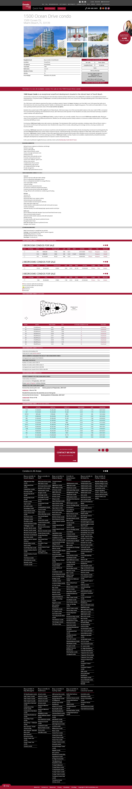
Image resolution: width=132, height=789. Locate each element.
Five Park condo (28, 517)
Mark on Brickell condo (87, 605)
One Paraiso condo (71, 602)
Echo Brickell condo (86, 565)
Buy (43, 4)
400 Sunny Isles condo (58, 694)
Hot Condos (63, 4)
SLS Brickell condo (86, 639)
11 (81, 327)
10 (81, 340)
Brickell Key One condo (87, 530)
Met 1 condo (70, 573)
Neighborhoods (53, 4)
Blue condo (69, 520)
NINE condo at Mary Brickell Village (86, 621)
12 (81, 344)
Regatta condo (56, 603)
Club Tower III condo (29, 701)
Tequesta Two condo (87, 657)
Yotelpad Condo (71, 654)
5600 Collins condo (57, 487)
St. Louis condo (85, 646)
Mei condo (55, 587)
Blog (88, 4)
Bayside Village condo (101, 481)
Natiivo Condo (70, 589)
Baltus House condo (72, 513)
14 (81, 335)
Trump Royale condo (58, 769)
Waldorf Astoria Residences (71, 648)
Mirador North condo (30, 528)
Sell (46, 4)
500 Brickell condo (86, 492)
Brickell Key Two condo (87, 532)
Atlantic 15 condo (57, 706)
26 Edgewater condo (72, 492)
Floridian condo (28, 521)
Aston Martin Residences (70, 510)
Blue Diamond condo (58, 519)
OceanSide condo (100, 488)
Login (92, 2)
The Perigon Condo (57, 622)
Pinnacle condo (56, 744)
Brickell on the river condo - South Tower (87, 539)
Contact (98, 4)
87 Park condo (56, 496)
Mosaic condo (56, 592)
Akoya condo (56, 499)
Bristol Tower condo (87, 545)
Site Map (73, 787)
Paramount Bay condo (72, 616)
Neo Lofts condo (85, 616)
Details (105, 252)
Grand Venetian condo (30, 523)
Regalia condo (56, 750)
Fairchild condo (85, 694)
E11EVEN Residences (72, 536)
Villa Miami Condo (71, 643)
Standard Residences (87, 650)
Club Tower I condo (29, 696)
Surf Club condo (57, 613)
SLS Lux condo (85, 641)
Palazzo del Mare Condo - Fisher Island (101, 491)
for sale (88, 62)
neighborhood (88, 65)
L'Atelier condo (56, 581)
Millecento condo (86, 612)
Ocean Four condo (57, 733)
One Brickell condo (86, 628)
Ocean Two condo (57, 739)
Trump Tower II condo (58, 774)
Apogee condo (42, 492)
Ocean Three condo (57, 737)
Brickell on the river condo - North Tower (87, 535)
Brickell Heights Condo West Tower (87, 525)
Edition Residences (71, 538)
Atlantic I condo (42, 696)
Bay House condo (71, 516)
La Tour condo (56, 585)
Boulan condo (28, 501)
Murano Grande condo (44, 531)
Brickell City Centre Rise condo (86, 516)
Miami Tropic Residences (70, 576)
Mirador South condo (30, 530)
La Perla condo (56, 726)
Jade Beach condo (57, 719)
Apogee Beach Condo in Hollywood (58, 699)
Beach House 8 (56, 514)
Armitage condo (42, 495)
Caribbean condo (57, 535)
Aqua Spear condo (57, 508)
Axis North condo (86, 497)
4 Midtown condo (71, 494)
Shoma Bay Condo (57, 609)
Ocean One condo (57, 735)
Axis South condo (86, 499)
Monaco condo (56, 590)
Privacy (60, 787)
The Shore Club (56, 624)
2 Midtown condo (71, 488)
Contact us (61, 8)
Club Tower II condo (29, 698)
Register (97, 2)
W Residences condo (29, 560)
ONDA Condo (70, 704)
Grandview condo (57, 572)
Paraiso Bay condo (71, 610)
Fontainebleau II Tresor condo (57, 564)
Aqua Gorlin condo (57, 503)
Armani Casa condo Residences (57, 703)
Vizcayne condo (70, 646)
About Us (36, 787)
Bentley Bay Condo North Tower (68, 140)
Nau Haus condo (28, 537)
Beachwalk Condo (57, 708)
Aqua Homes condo (57, 505)
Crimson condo (70, 534)
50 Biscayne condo (71, 497)
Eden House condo (57, 546)
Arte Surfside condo (58, 510)
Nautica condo (56, 594)
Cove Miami (69, 531)
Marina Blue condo (71, 568)
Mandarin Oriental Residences (86, 601)
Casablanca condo (57, 537)
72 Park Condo (56, 494)
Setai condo (27, 545)
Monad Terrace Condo (30, 532)
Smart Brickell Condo (87, 644)
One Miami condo (71, 600)
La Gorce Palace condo (58, 583)
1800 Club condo (71, 485)
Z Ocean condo (28, 564)
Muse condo (55, 730)
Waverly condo (28, 562)
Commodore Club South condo (29, 707)
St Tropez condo (57, 611)
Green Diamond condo (58, 574)
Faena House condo (29, 510)
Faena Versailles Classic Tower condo (58, 551)
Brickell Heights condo (87, 522)
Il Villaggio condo (29, 526)
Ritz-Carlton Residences (55, 606)
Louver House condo (44, 522)
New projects (71, 4)
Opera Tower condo (72, 608)
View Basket (106, 2)
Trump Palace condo (58, 767)
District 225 (84, 559)
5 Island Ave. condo (29, 489)
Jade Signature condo (58, 724)
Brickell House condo (87, 528)
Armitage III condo (43, 497)
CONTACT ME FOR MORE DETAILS (95, 82)
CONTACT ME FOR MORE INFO (95, 60)
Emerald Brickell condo (87, 570)
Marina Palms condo (44, 728)
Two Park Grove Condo (87, 708)
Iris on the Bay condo (58, 576)
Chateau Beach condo (58, 713)
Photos (90, 252)
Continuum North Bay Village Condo (58, 543)
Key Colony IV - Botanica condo (28, 735)
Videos (93, 4)
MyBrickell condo (86, 614)
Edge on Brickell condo (87, 568)
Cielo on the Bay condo (58, 540)
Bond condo (84, 505)
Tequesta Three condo (87, 655)
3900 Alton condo (57, 485)
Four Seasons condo (86, 574)
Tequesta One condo (87, 653)
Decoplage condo (29, 508)
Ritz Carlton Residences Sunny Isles (58, 753)
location (101, 65)
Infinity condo (85, 585)
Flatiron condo (85, 572)
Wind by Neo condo (72, 652)
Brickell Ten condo (86, 542)
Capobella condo (57, 533)
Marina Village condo (101, 486)
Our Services (106, 4)
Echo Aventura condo (44, 719)
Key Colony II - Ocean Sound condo (29, 727)
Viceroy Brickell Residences (85, 674)
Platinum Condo (71, 623)
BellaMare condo (43, 713)
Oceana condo (28, 746)
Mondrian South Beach (30, 535)
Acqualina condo (57, 696)
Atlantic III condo (43, 701)
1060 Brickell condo (86, 488)
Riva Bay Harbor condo (72, 710)
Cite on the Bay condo (72, 529)
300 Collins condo (43, 483)
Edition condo (56, 548)
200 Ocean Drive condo (44, 481)
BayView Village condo (101, 483)
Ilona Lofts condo (43, 520)
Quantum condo (71, 625)
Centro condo (70, 527)
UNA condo (84, 671)
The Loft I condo (71, 639)
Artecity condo (28, 491)
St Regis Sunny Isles (57, 759)
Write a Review (95, 70)
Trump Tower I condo (58, 771)
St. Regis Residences (86, 648)
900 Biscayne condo (71, 503)
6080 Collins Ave (56, 492)
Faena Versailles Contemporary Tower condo (58, 556)
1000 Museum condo (72, 483)
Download (103, 327)
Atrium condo (42, 703)
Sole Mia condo (42, 732)
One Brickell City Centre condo (85, 625)
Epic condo (69, 545)
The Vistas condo (29, 558)
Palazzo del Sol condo (101, 494)
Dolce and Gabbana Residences (86, 562)
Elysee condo (70, 543)
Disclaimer (66, 787)
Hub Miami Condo (71, 557)
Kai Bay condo (56, 578)
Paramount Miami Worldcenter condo (72, 619)
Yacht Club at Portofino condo (43, 552)
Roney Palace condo (29, 543)
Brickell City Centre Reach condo (86, 512)
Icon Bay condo (70, 562)
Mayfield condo (85, 607)
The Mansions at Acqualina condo (57, 762)
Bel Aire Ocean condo (58, 517)
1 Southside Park (85, 481)
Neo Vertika (84, 618)
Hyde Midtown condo (72, 560)
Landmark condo (43, 725)
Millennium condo (57, 728)
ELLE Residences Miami (72, 541)
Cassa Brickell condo (86, 549)
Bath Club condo (57, 512)
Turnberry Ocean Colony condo (57, 781)
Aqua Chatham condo (58, 501)
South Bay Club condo (30, 548)
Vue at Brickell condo (87, 680)
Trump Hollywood (57, 765)
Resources (53, 787)
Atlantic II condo (43, 698)
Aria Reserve (69, 507)
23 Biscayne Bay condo (72, 490)
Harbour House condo (72, 698)
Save (95, 68)
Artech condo (42, 694)
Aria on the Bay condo (72, 505)
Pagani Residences (57, 596)
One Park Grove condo (87, 706)
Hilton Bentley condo (44, 514)
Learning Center (81, 4)
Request (97, 252)
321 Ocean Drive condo (44, 486)
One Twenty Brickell (86, 631)
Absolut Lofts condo (44, 488)
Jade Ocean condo (57, 721)
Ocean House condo (44, 533)
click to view (36, 353)
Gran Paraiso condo (72, 555)
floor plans (102, 62)
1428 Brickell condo (86, 490)
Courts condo (42, 509)
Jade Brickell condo (86, 591)
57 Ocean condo (56, 490)
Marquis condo (70, 570)
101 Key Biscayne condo (30, 694)
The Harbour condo (57, 619)
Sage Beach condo (57, 756)
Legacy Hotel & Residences (70, 565)
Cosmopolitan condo (44, 507)
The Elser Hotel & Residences (71, 636)
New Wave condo (71, 591)
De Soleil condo (28, 506)
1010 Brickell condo (86, 483)
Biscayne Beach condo (72, 518)
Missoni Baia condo (72, 587)
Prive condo (41, 730)
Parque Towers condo (58, 742)
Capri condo (27, 504)
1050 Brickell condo (86, 486)
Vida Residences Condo (73, 641)
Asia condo (84, 495)
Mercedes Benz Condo (87, 609)
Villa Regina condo (86, 677)
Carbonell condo (85, 547)
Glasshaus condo (86, 696)
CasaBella (69, 525)
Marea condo (42, 525)
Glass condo (41, 512)
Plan (99, 268)
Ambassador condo (43, 490)
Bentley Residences (57, 711)
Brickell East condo (86, 519)
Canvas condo (70, 522)
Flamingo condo (28, 519)
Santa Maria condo (86, 633)
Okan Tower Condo (71, 597)
